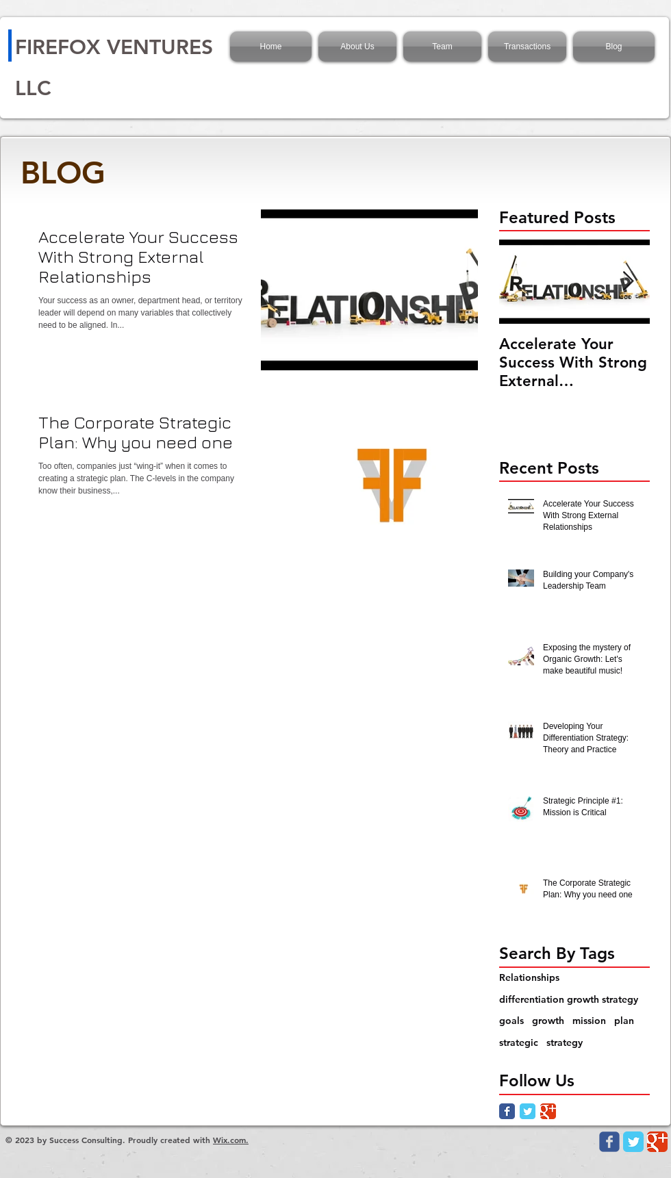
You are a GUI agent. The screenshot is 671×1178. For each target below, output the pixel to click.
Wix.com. (231, 1139)
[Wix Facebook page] (609, 1141)
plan (624, 1020)
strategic (518, 1042)
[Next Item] (628, 281)
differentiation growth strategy (568, 999)
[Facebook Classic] (507, 1111)
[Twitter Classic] (527, 1111)
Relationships (529, 977)
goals (511, 1020)
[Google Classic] (548, 1111)
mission (589, 1020)
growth (548, 1020)
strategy (564, 1042)
